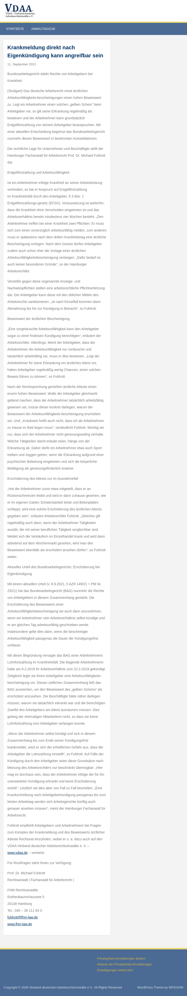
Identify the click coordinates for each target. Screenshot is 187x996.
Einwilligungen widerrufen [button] (115, 970)
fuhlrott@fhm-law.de (22, 917)
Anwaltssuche (43, 29)
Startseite (15, 29)
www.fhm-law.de (19, 924)
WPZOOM (176, 987)
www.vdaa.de (17, 853)
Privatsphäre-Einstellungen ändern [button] (121, 958)
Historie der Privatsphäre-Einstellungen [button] (124, 964)
